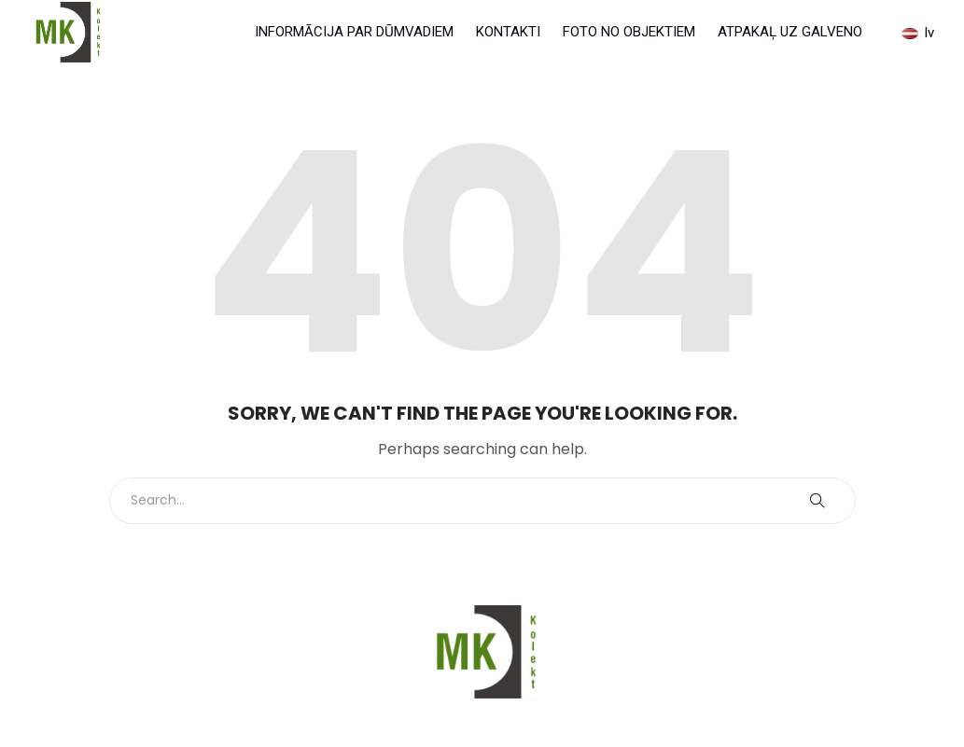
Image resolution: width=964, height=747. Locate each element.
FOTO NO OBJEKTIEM (629, 31)
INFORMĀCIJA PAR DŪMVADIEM (354, 31)
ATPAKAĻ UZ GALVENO (790, 31)
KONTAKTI (508, 31)
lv (917, 32)
